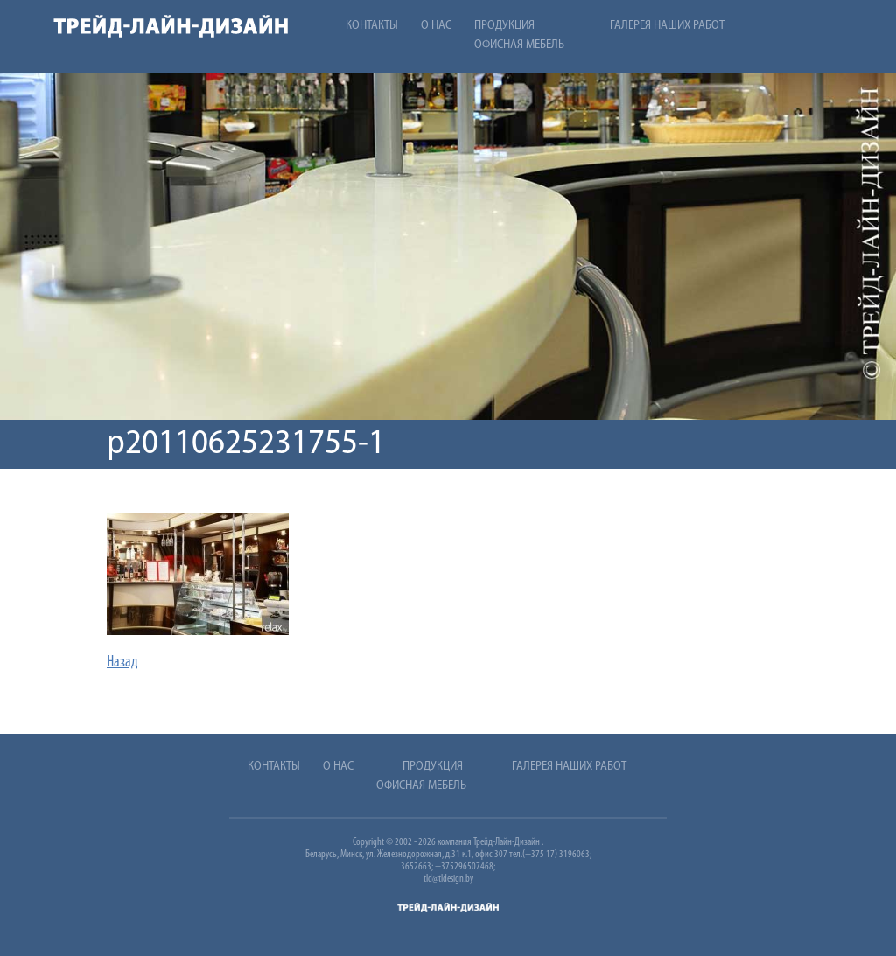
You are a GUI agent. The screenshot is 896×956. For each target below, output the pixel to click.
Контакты (372, 25)
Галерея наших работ (667, 25)
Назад (122, 662)
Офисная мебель (519, 45)
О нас (436, 25)
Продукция (504, 25)
